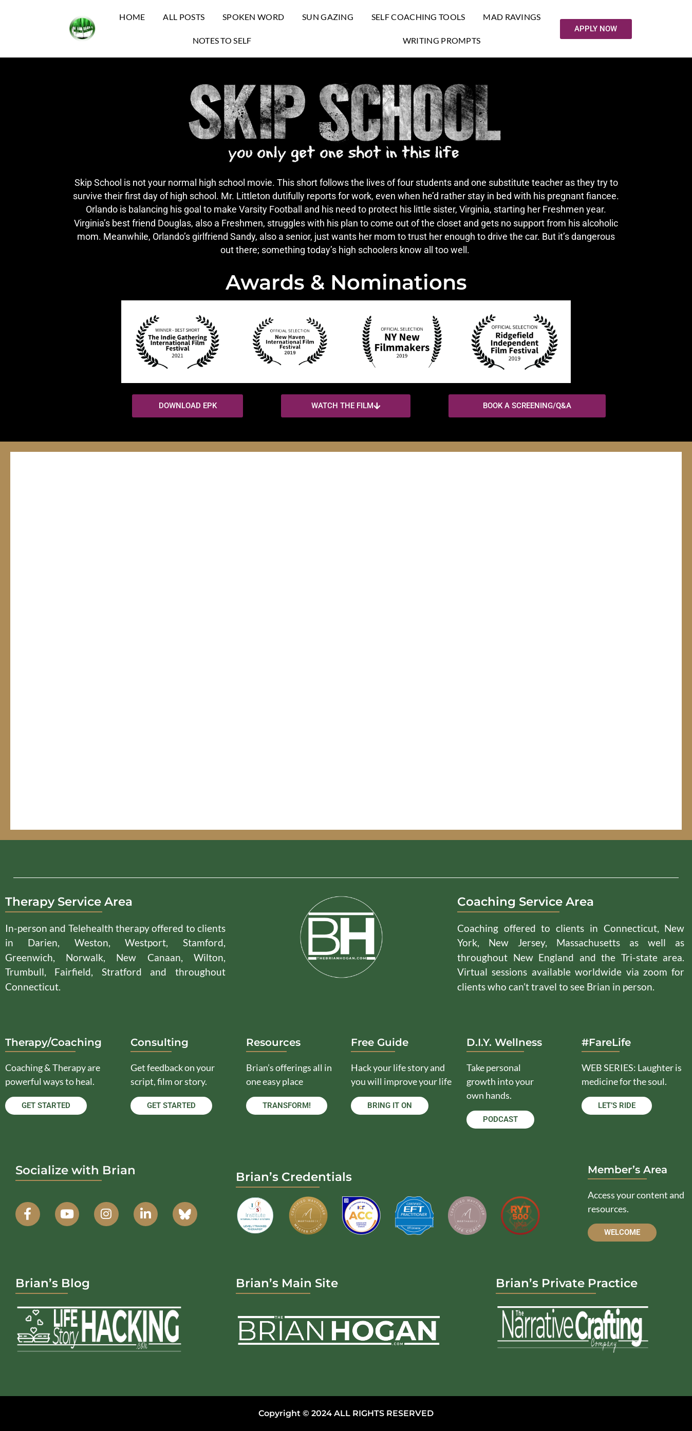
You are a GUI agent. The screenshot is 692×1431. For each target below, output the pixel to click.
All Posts (183, 17)
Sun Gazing (327, 17)
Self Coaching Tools (418, 17)
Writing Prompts (442, 40)
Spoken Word (253, 17)
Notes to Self (222, 40)
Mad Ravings (511, 17)
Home (132, 17)
